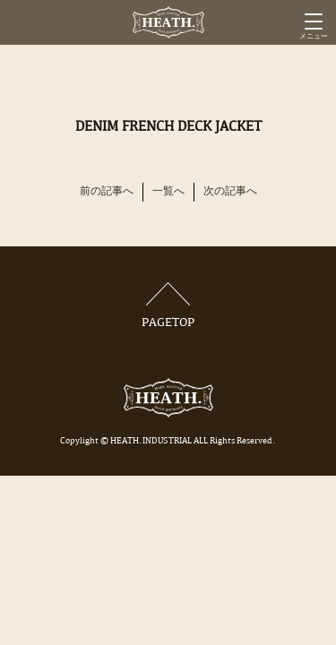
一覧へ (168, 191)
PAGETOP (168, 306)
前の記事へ (107, 191)
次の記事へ (230, 191)
